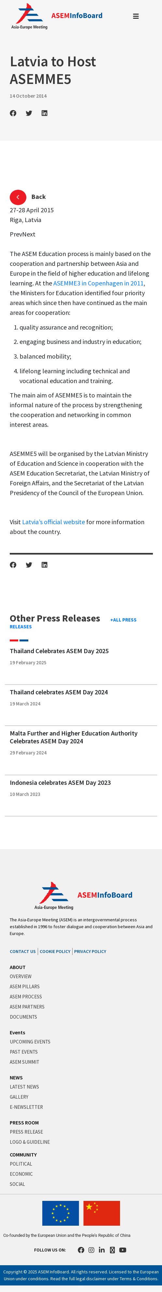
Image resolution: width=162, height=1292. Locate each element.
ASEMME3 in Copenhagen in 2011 (98, 283)
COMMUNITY (23, 1154)
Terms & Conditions (138, 1279)
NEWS (16, 1077)
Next (28, 234)
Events (17, 1032)
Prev (16, 234)
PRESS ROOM (24, 1122)
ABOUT (18, 967)
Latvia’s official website (53, 522)
